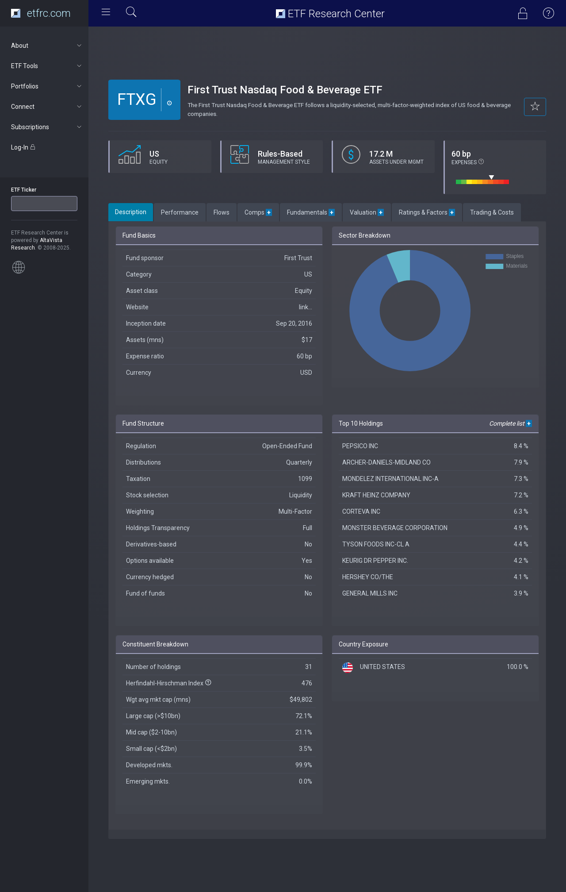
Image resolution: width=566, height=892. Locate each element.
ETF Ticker (23, 190)
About (47, 45)
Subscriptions (47, 127)
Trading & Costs (492, 212)
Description (130, 211)
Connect (47, 106)
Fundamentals (311, 212)
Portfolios (47, 86)
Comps (258, 212)
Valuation (367, 212)
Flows (221, 212)
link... (305, 307)
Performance (180, 212)
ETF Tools (47, 65)
